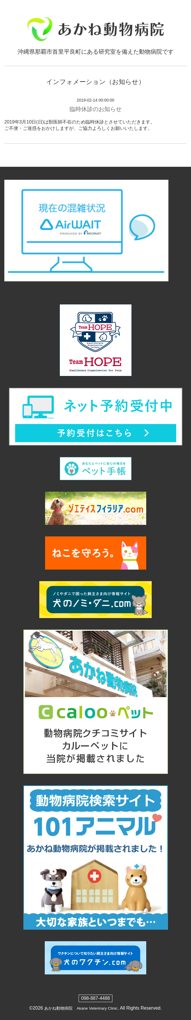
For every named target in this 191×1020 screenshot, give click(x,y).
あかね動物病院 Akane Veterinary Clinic (80, 1008)
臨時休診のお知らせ (96, 109)
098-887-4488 (95, 998)
